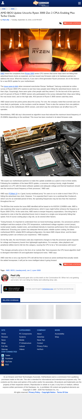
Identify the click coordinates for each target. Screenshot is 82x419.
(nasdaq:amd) (21, 270)
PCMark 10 (13, 194)
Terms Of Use (62, 392)
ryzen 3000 (36, 270)
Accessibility (59, 334)
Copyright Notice (49, 392)
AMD (2, 73)
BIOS (13, 270)
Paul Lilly (15, 275)
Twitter (7, 355)
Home (3, 334)
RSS (7, 365)
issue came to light (11, 86)
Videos (21, 349)
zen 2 (29, 270)
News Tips (41, 340)
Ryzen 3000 (29, 73)
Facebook (9, 358)
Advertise (40, 337)
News (12, 9)
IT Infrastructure (25, 343)
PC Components (25, 334)
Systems (22, 337)
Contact (40, 343)
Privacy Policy (42, 346)
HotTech (40, 349)
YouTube (8, 362)
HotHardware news (47, 289)
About (39, 334)
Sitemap (4, 349)
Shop (57, 337)
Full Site (4, 346)
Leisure (22, 346)
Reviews (4, 337)
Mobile (21, 340)
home (3, 9)
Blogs (3, 343)
